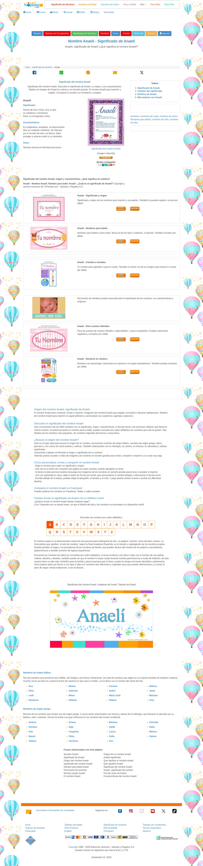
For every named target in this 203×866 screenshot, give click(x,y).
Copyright (73, 847)
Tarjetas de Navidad (35, 828)
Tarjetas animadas (73, 825)
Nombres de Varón (110, 4)
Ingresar (165, 33)
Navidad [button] (105, 33)
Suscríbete (109, 12)
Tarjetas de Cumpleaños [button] (57, 33)
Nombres (134, 116)
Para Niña (155, 4)
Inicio (27, 67)
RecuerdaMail (110, 828)
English (68, 831)
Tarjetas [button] (37, 33)
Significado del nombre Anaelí (106, 148)
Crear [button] (115, 33)
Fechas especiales (152, 828)
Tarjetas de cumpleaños (154, 825)
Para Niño (169, 4)
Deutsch (147, 831)
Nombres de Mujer (88, 4)
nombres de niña (160, 119)
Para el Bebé (129, 4)
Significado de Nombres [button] (84, 33)
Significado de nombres (42, 67)
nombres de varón (168, 116)
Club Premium (71, 828)
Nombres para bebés (140, 119)
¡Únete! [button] (126, 33)
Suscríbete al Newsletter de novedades (55, 810)
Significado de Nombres (63, 4)
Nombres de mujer (150, 116)
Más (143, 4)
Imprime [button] (151, 33)
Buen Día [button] (138, 33)
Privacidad (30, 831)
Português (109, 831)
